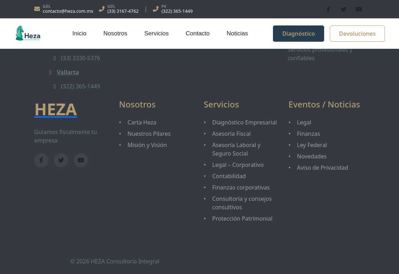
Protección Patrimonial (242, 218)
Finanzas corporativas (241, 187)
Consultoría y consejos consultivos (242, 203)
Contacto (198, 33)
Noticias (237, 33)
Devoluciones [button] (357, 33)
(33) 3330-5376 (75, 58)
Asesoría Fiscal (231, 134)
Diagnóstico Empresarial (244, 122)
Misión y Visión (147, 145)
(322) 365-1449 (176, 11)
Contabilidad (229, 176)
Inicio (79, 33)
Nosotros (115, 33)
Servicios (156, 33)
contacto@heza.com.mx (68, 11)
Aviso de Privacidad (322, 167)
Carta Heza (141, 122)
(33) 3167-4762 (122, 11)
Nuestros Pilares (149, 134)
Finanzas (308, 134)
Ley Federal (312, 145)
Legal (304, 122)
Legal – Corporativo (238, 165)
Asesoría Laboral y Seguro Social (236, 149)
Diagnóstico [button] (298, 33)
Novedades (312, 156)
